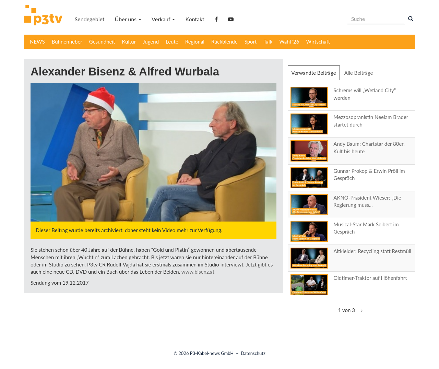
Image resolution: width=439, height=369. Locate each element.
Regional (194, 41)
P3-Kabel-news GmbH (212, 353)
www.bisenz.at (197, 272)
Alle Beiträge (358, 73)
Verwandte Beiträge (315, 74)
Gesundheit (102, 41)
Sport (251, 41)
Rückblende (224, 41)
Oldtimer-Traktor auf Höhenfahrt (370, 278)
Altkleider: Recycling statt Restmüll (372, 251)
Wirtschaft (318, 41)
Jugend (151, 41)
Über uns (128, 19)
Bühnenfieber (67, 41)
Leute (172, 41)
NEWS (37, 41)
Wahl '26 (289, 41)
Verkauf (163, 19)
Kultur (129, 41)
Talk (267, 41)
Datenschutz (253, 353)
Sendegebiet (90, 19)
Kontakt (194, 19)
